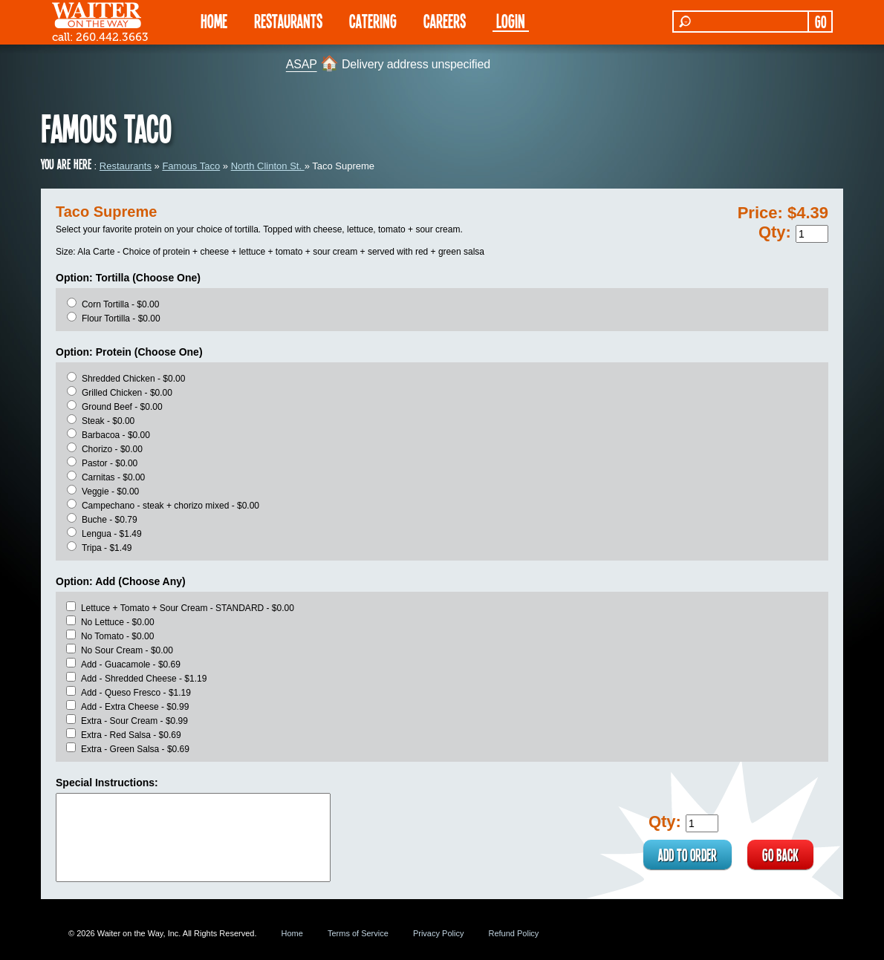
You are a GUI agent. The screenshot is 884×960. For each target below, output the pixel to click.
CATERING (373, 20)
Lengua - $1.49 (112, 534)
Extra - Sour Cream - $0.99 (134, 721)
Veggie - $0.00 (110, 491)
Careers (444, 20)
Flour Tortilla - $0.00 (121, 318)
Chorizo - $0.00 (112, 449)
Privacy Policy (438, 933)
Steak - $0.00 (108, 421)
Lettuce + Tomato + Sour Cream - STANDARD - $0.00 (187, 608)
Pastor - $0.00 (109, 463)
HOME (214, 20)
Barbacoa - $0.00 (116, 435)
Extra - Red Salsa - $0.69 (131, 735)
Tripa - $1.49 (107, 548)
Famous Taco (191, 166)
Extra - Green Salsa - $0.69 (135, 749)
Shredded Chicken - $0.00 (133, 378)
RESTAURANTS (288, 20)
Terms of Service (358, 933)
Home (292, 933)
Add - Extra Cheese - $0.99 (135, 707)
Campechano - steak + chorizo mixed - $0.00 (170, 505)
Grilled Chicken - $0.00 (127, 393)
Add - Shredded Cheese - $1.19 (144, 678)
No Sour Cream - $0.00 (127, 650)
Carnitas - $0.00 (113, 477)
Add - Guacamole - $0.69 (131, 664)
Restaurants (126, 166)
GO (820, 21)
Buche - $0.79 (109, 520)
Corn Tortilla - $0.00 (121, 304)
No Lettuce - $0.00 (118, 622)
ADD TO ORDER (687, 854)
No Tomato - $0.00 (118, 636)
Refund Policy (513, 933)
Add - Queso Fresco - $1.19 (136, 693)
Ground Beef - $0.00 (122, 407)
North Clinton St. (268, 166)
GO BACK (780, 854)
